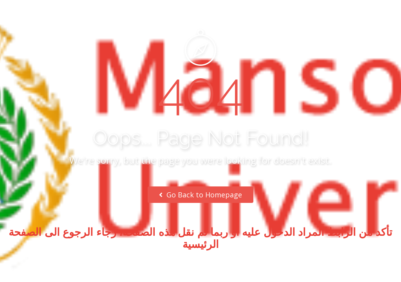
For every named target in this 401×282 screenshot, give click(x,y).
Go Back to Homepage (200, 194)
